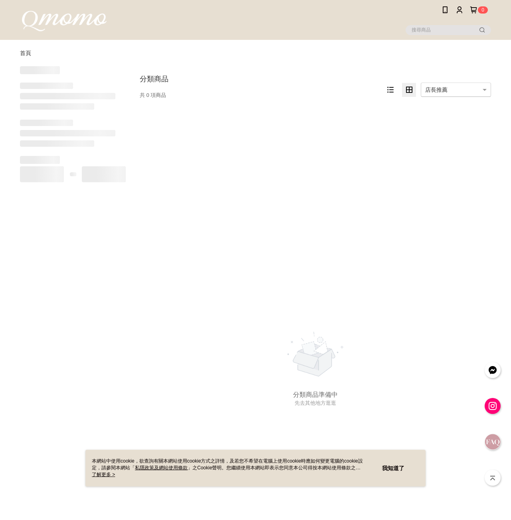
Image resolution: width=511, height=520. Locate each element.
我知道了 (393, 468)
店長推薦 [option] (436, 90)
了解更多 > (103, 474)
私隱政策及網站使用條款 (161, 468)
